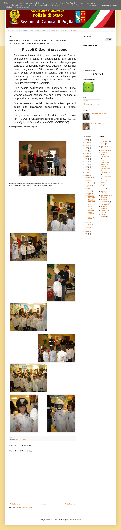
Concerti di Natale (104, 153)
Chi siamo (23, 30)
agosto (88, 185)
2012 (86, 172)
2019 (86, 153)
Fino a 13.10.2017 (21, 439)
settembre (89, 183)
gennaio (89, 227)
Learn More (106, 5)
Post (86, 101)
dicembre (89, 177)
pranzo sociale (105, 173)
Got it (115, 5)
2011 (86, 175)
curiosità (103, 199)
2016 (86, 161)
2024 (86, 140)
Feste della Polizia (104, 181)
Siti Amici (54, 30)
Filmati (103, 144)
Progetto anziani (106, 185)
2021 (86, 148)
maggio (88, 194)
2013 (86, 169)
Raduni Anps (105, 150)
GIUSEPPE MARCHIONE (105, 161)
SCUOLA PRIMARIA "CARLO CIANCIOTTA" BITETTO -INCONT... (90, 214)
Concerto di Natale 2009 (98, 114)
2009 (86, 234)
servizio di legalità (104, 207)
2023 (86, 142)
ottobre (88, 180)
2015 (86, 164)
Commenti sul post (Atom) (23, 507)
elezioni (103, 189)
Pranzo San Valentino (104, 165)
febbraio (89, 225)
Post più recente (15, 504)
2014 (86, 167)
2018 (86, 156)
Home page (11, 30)
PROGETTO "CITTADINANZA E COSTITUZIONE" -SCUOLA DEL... (90, 201)
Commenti (88, 104)
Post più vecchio (70, 504)
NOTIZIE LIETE (96, 123)
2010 (86, 231)
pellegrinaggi (105, 202)
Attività (63, 30)
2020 (86, 151)
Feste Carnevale (106, 177)
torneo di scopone (103, 215)
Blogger (79, 519)
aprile (88, 222)
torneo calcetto (105, 156)
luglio (88, 188)
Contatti (45, 30)
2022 (86, 145)
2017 (86, 159)
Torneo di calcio (105, 169)
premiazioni (104, 204)
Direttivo (73, 30)
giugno (88, 191)
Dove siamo (34, 30)
